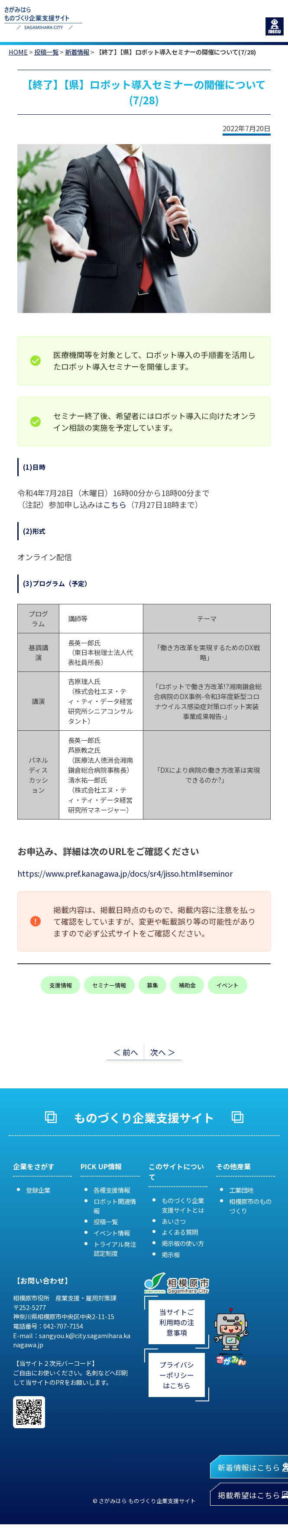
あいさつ (174, 1221)
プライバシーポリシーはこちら (176, 1375)
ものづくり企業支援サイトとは (183, 1205)
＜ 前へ (125, 1052)
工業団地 (241, 1189)
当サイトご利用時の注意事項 (176, 1322)
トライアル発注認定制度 (115, 1248)
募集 (152, 985)
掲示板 (171, 1254)
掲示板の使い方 (183, 1243)
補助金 (187, 985)
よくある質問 (180, 1231)
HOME (18, 51)
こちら (114, 504)
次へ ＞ (162, 1052)
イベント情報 (112, 1232)
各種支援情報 (112, 1189)
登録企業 (38, 1189)
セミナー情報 (109, 985)
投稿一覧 (46, 51)
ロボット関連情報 (115, 1206)
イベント (227, 985)
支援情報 (60, 985)
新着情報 (77, 51)
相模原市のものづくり (250, 1206)
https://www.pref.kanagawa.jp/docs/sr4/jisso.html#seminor (125, 873)
